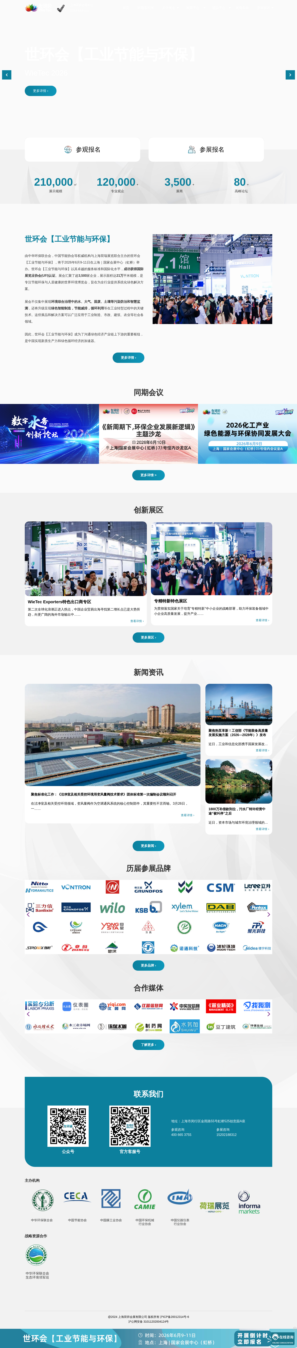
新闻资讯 (263, 8)
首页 (126, 8)
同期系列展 (145, 8)
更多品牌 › (148, 965)
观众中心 (218, 8)
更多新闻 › (148, 846)
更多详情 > (148, 475)
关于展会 (168, 8)
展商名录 (242, 8)
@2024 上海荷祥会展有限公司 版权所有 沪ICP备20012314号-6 (148, 1316)
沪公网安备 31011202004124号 (148, 1321)
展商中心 (193, 8)
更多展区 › (148, 637)
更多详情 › (40, 91)
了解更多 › (148, 1044)
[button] (290, 75)
